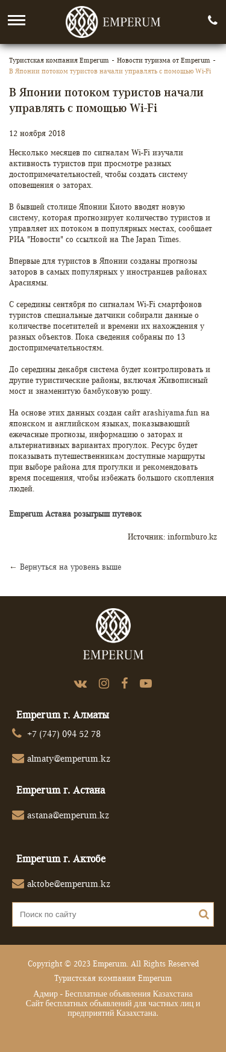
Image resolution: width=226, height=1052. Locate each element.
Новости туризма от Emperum (163, 59)
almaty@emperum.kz (68, 758)
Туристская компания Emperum (59, 59)
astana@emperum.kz (68, 815)
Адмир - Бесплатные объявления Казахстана (112, 993)
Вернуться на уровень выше (70, 566)
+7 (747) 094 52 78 (64, 733)
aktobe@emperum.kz (68, 883)
